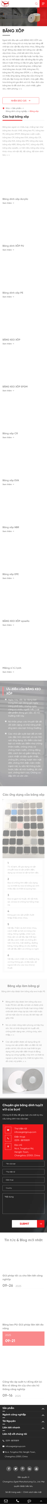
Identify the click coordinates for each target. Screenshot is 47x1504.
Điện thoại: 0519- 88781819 (22, 1138)
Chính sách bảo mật (32, 1492)
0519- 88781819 (11, 1440)
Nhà (8, 108)
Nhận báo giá (21, 100)
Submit (32, 1224)
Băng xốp (34, 111)
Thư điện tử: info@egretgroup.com (25, 1130)
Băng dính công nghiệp (16, 111)
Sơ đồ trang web (13, 1492)
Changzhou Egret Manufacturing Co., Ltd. (22, 1481)
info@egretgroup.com (14, 1446)
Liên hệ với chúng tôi (15, 1433)
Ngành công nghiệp (14, 1414)
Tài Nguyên (9, 1420)
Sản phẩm (16, 108)
